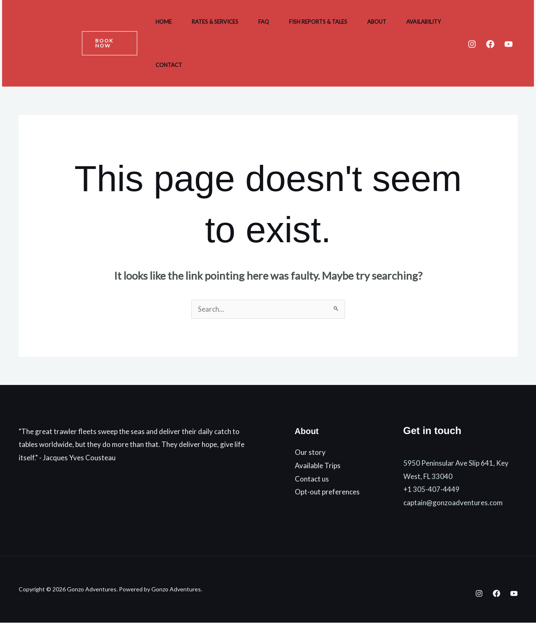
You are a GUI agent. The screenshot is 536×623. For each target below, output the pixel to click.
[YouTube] (508, 44)
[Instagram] (472, 44)
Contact (169, 65)
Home (164, 21)
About (376, 21)
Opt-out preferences (327, 491)
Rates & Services (215, 21)
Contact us (312, 478)
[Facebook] (490, 44)
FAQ (263, 21)
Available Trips (318, 465)
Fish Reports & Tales (318, 21)
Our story (310, 452)
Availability (423, 21)
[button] (109, 43)
